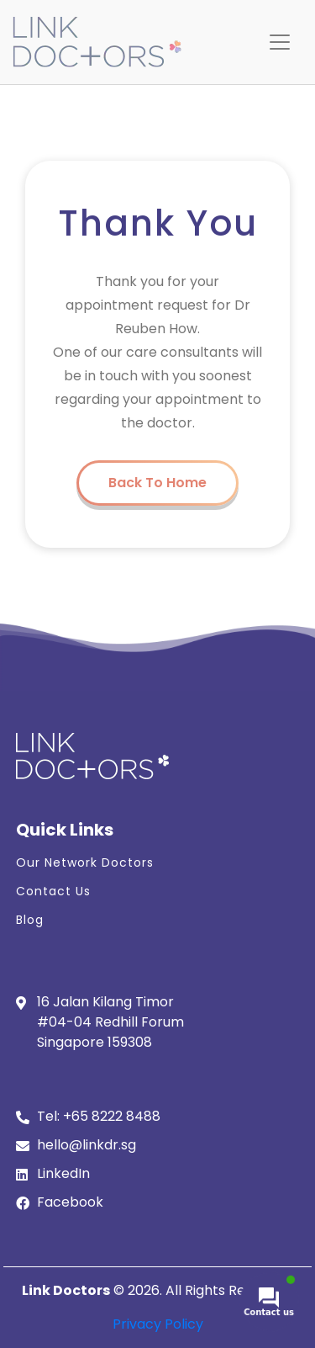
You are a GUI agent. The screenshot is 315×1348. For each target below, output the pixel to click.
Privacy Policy (158, 1324)
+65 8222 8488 (111, 1116)
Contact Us (53, 891)
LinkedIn (63, 1173)
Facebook (70, 1202)
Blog (30, 919)
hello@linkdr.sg (86, 1144)
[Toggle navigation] (279, 42)
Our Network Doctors (85, 862)
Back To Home (157, 482)
